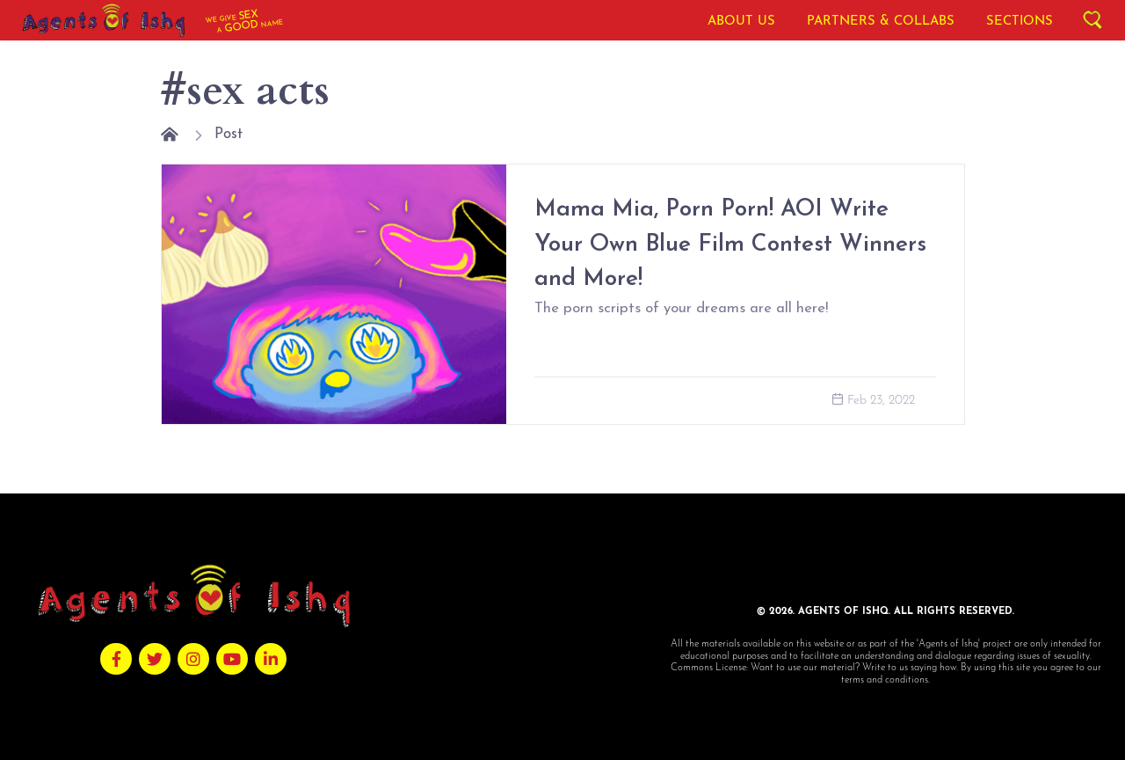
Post (228, 134)
